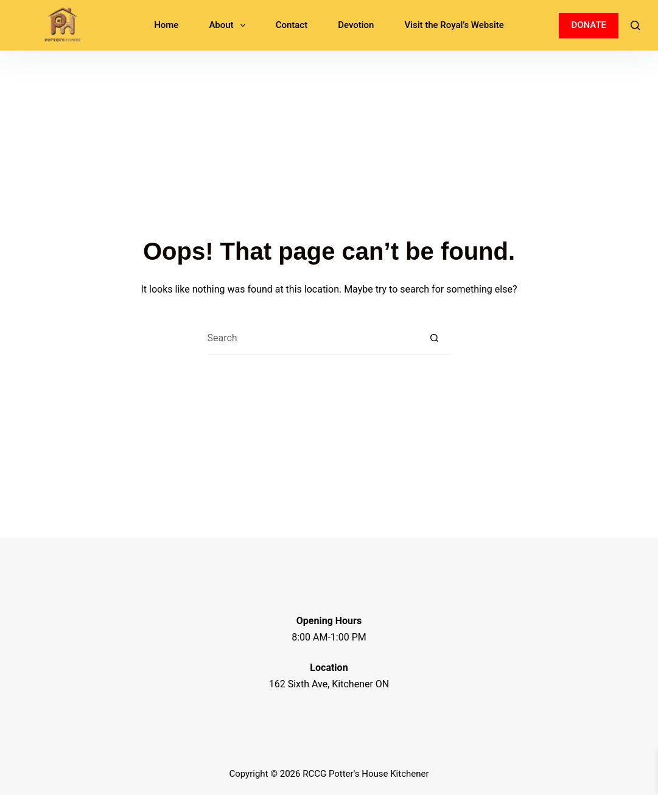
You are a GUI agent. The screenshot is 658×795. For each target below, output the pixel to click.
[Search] (635, 25)
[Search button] (434, 338)
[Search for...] (313, 338)
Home (166, 24)
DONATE (588, 24)
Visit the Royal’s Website (453, 24)
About (229, 25)
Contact (292, 24)
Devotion (356, 24)
